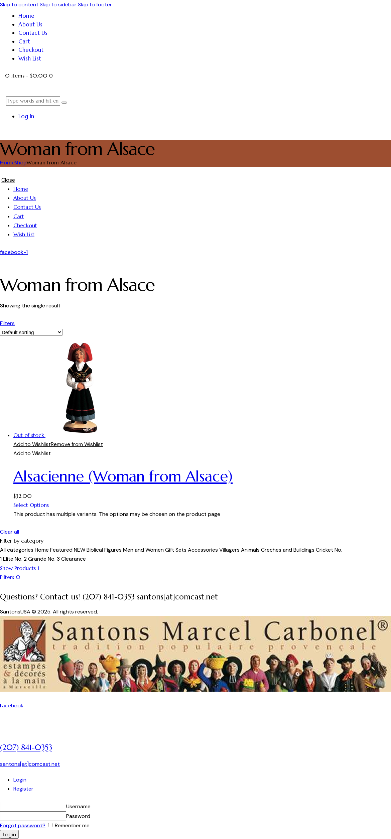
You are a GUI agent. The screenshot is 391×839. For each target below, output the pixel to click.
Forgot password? (22, 825)
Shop (20, 162)
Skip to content (19, 4)
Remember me (71, 825)
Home (7, 162)
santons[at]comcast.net (30, 763)
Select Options (31, 505)
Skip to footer (95, 4)
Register (23, 788)
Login (19, 779)
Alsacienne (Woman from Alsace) (123, 476)
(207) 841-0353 (26, 747)
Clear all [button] (9, 531)
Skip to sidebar (58, 4)
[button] (58, 444)
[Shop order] (31, 332)
